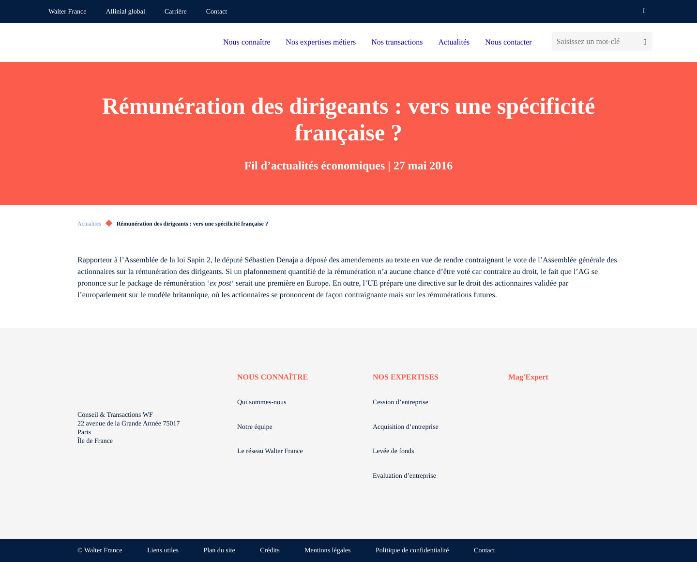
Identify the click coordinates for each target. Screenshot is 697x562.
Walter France (67, 11)
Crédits (269, 550)
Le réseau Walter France (270, 451)
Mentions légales (327, 550)
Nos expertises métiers (321, 42)
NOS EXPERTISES (406, 377)
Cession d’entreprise (400, 402)
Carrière (176, 11)
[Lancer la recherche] (644, 41)
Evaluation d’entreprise (404, 476)
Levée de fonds (393, 451)
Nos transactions (397, 42)
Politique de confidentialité (412, 550)
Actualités (454, 42)
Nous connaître (246, 42)
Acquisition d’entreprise (406, 427)
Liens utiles (163, 550)
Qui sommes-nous (262, 402)
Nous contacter (508, 42)
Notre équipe (255, 427)
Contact (216, 11)
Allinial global (125, 11)
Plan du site (219, 550)
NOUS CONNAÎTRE (272, 377)
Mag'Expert (528, 377)
